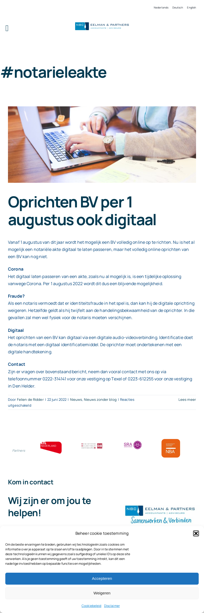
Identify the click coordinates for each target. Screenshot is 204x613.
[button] (196, 533)
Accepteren (102, 578)
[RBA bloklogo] (92, 444)
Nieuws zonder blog (100, 399)
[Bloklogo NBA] (171, 441)
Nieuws (76, 399)
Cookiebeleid (91, 605)
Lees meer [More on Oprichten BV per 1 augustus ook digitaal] (187, 399)
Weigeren (102, 593)
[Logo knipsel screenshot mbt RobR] (102, 23)
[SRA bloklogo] (132, 441)
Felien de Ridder (30, 399)
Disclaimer (112, 605)
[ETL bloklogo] (51, 444)
